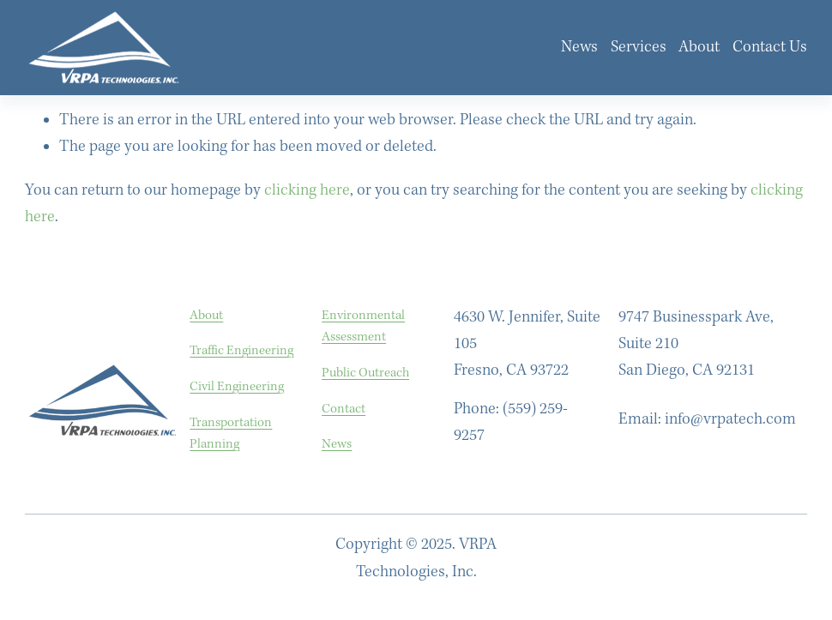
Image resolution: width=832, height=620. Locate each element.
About (699, 47)
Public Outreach (365, 372)
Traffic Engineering (241, 350)
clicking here (307, 190)
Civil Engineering (237, 386)
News (579, 47)
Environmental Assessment (363, 326)
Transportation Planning (231, 433)
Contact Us (770, 47)
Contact (343, 408)
